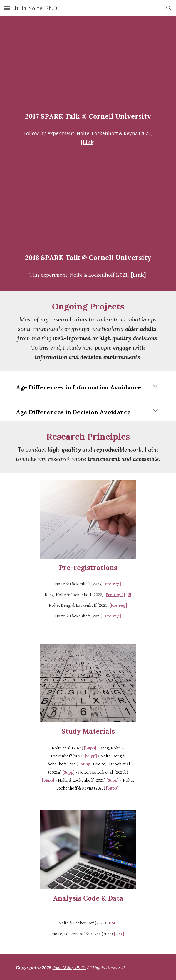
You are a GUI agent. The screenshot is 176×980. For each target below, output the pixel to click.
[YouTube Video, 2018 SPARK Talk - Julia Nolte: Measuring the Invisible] (88, 207)
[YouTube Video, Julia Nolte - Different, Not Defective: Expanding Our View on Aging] (88, 65)
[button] (7, 8)
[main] (88, 116)
